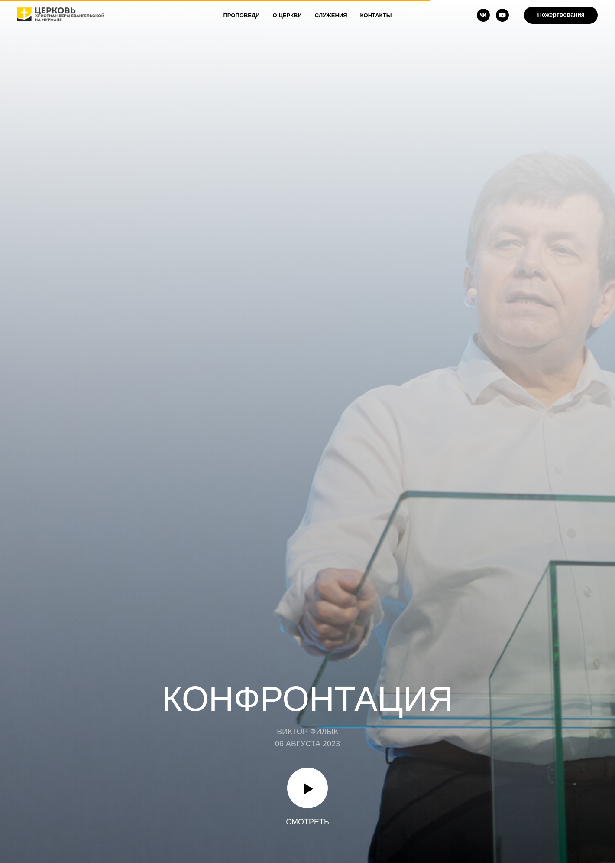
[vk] (483, 15)
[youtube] (502, 15)
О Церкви (287, 15)
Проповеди (241, 15)
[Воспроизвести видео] (307, 788)
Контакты (376, 15)
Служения (331, 15)
